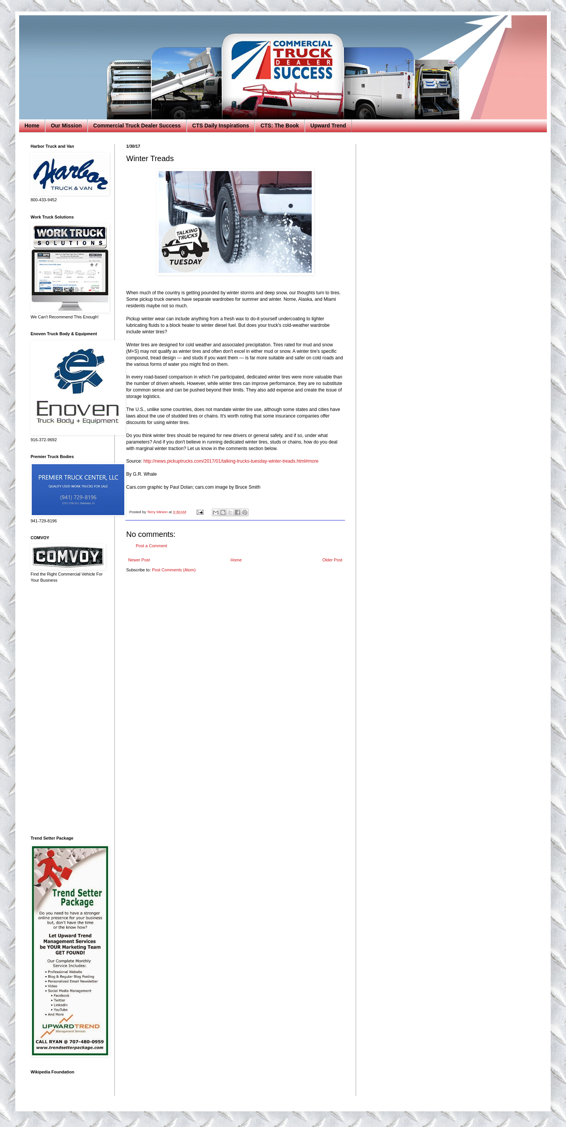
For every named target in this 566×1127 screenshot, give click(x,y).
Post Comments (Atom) (173, 570)
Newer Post (139, 560)
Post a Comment (151, 545)
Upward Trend (328, 125)
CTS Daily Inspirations (220, 125)
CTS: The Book (279, 125)
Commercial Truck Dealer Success (137, 125)
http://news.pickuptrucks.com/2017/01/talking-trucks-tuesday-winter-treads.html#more (231, 461)
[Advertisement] (67, 709)
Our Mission (66, 125)
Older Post (332, 560)
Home (31, 125)
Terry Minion (158, 512)
